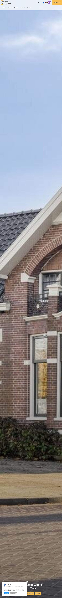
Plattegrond (30, 593)
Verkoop (10, 7)
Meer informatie (13, 593)
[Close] (60, 593)
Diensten (22, 7)
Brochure (37, 593)
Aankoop (16, 7)
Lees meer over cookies (20, 590)
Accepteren (6, 593)
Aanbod (4, 7)
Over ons (29, 7)
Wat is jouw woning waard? (50, 594)
